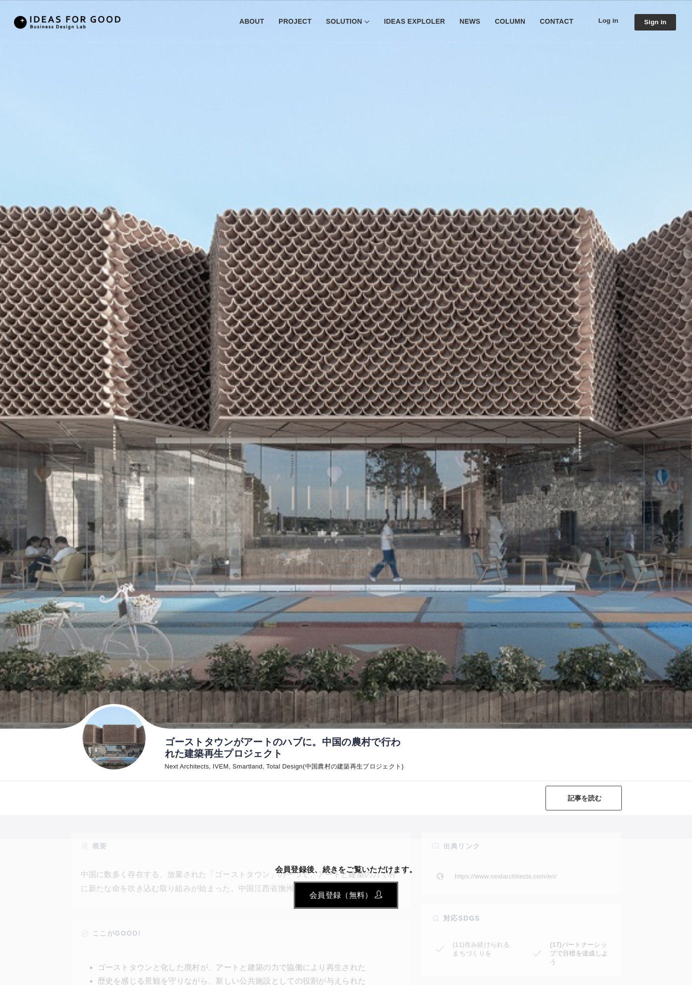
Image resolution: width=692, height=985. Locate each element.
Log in (607, 21)
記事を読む (584, 797)
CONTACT (555, 21)
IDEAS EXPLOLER (412, 21)
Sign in (654, 22)
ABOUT (249, 21)
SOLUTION (342, 21)
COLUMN (508, 21)
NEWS (468, 21)
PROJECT (293, 21)
